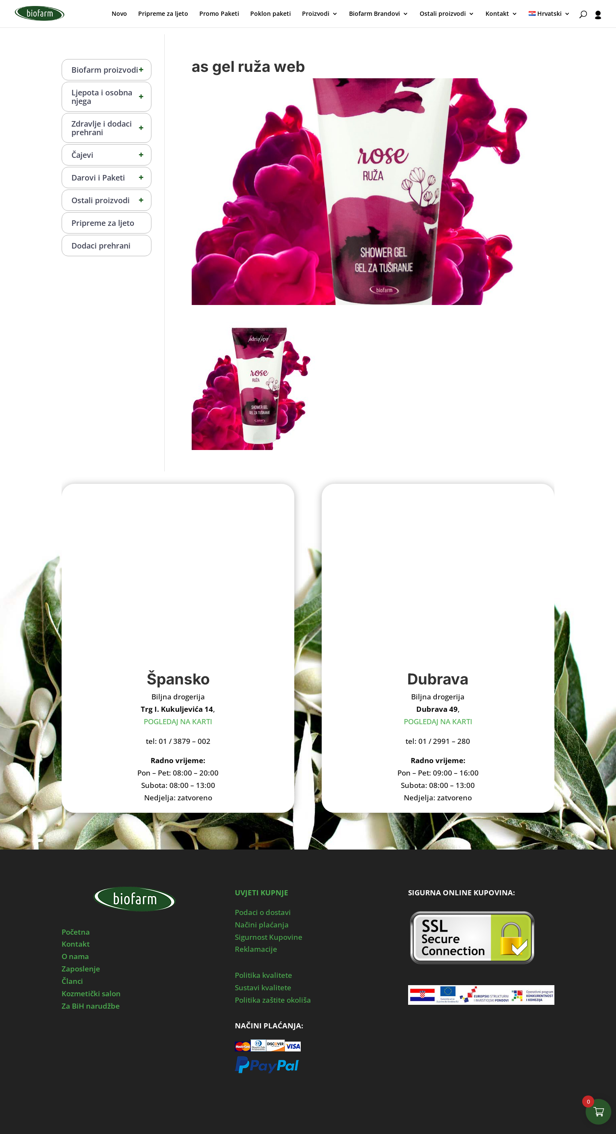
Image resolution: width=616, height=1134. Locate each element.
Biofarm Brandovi (374, 14)
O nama (75, 956)
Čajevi (111, 155)
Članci (72, 981)
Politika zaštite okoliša (273, 1000)
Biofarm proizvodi (111, 69)
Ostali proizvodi (443, 14)
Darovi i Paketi (111, 177)
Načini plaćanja (262, 925)
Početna (76, 932)
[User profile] (598, 19)
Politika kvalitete (263, 975)
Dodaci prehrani (100, 245)
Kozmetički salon (91, 993)
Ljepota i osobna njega (111, 96)
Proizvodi (315, 14)
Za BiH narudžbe (91, 1006)
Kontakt (497, 14)
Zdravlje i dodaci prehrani (111, 127)
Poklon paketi (270, 14)
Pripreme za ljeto (163, 14)
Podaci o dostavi (263, 912)
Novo (119, 14)
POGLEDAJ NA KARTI (178, 721)
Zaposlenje (81, 969)
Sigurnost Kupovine (268, 937)
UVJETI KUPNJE (261, 892)
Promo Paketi (219, 14)
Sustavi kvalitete (263, 987)
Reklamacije (256, 949)
